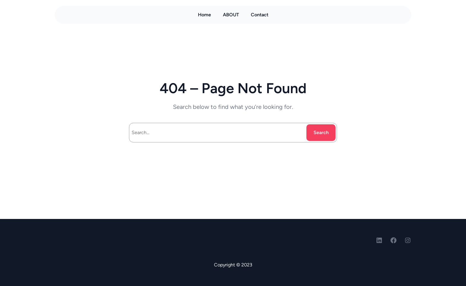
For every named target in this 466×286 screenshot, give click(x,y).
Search (321, 132)
